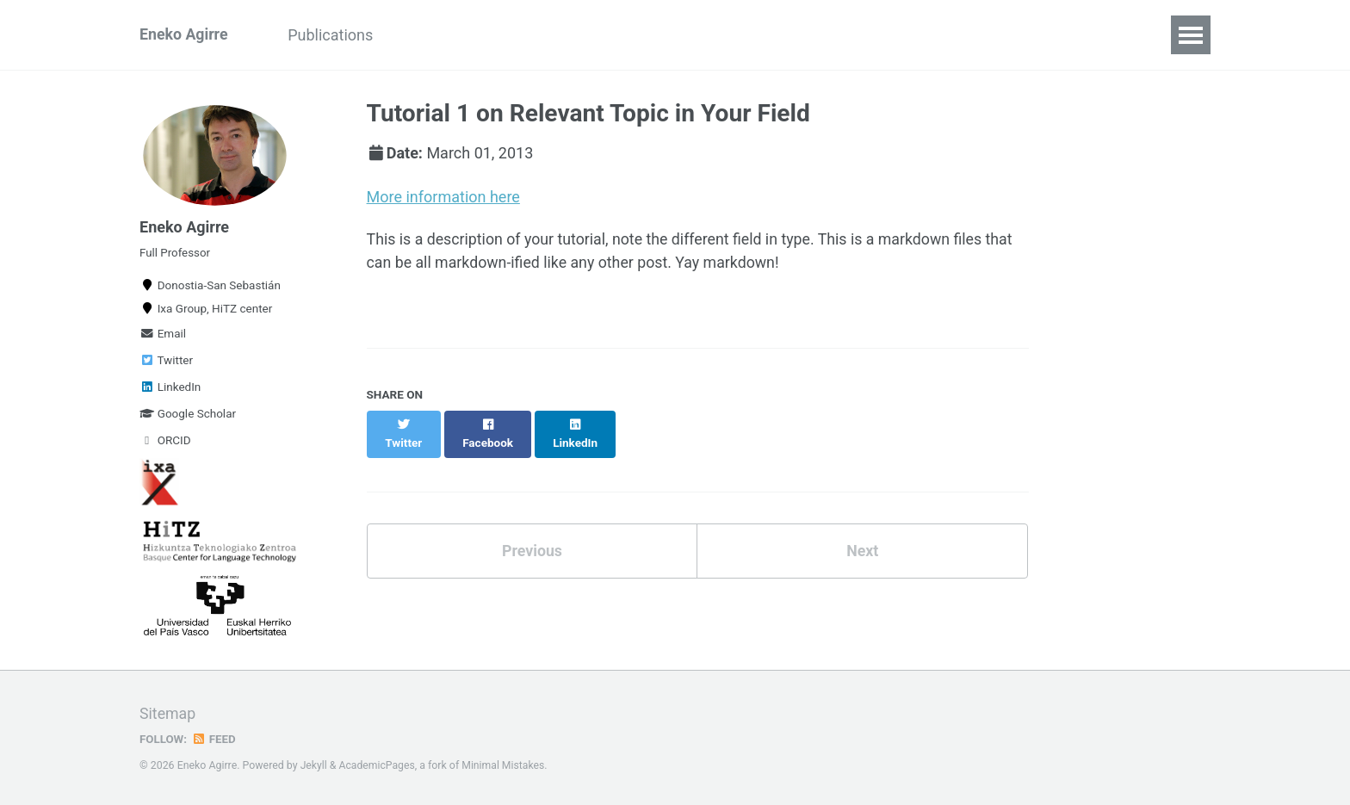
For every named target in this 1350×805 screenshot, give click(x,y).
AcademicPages (377, 765)
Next (862, 534)
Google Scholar (187, 417)
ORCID (165, 444)
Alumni (614, 35)
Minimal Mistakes (505, 765)
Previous (531, 534)
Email (162, 337)
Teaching (783, 35)
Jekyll (314, 765)
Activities (527, 35)
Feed (214, 739)
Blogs (969, 35)
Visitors (695, 35)
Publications (333, 35)
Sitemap (167, 714)
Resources (882, 35)
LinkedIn (170, 391)
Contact (1046, 35)
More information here (443, 197)
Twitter (166, 364)
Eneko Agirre (184, 35)
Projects (435, 35)
